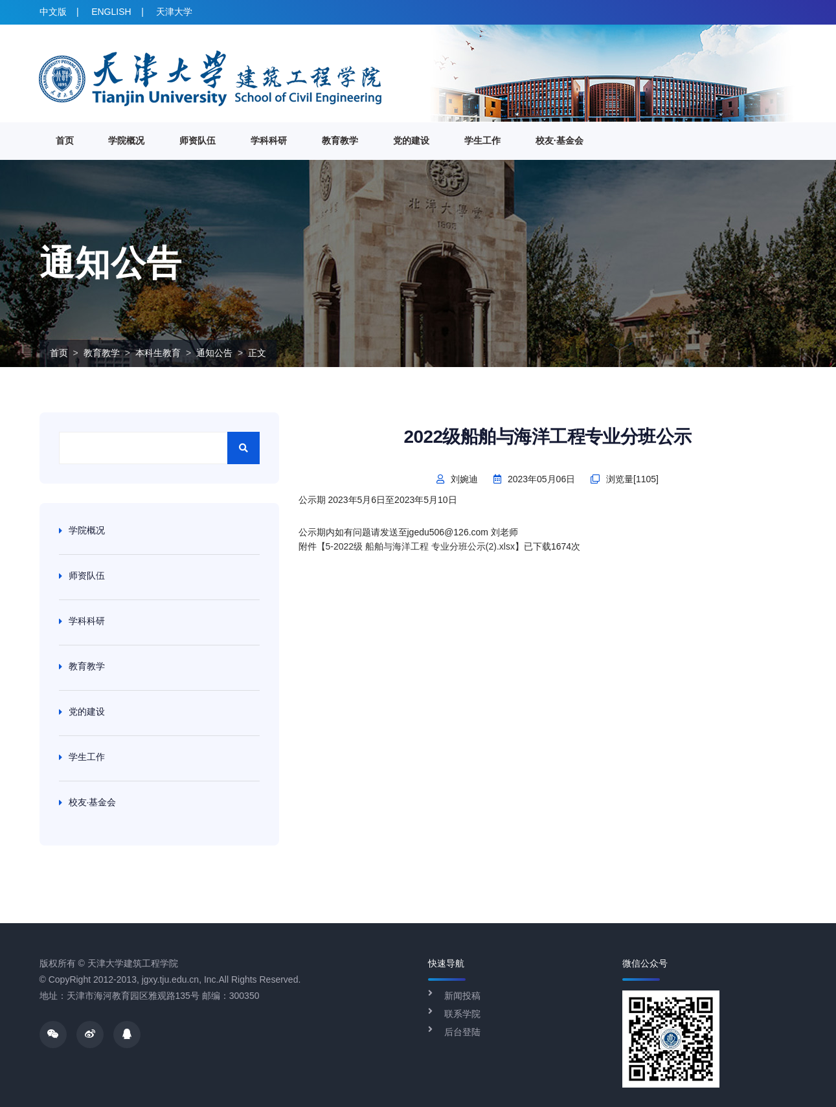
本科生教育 (158, 353)
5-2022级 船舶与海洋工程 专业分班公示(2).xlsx (420, 546)
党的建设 (411, 140)
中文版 (53, 11)
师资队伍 (197, 140)
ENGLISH (111, 11)
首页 (65, 140)
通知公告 (214, 353)
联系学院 (462, 1014)
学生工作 (482, 140)
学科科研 (269, 140)
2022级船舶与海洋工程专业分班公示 (547, 437)
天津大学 (174, 11)
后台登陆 (462, 1032)
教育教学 (340, 140)
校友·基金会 (559, 140)
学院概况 (126, 140)
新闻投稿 (462, 995)
